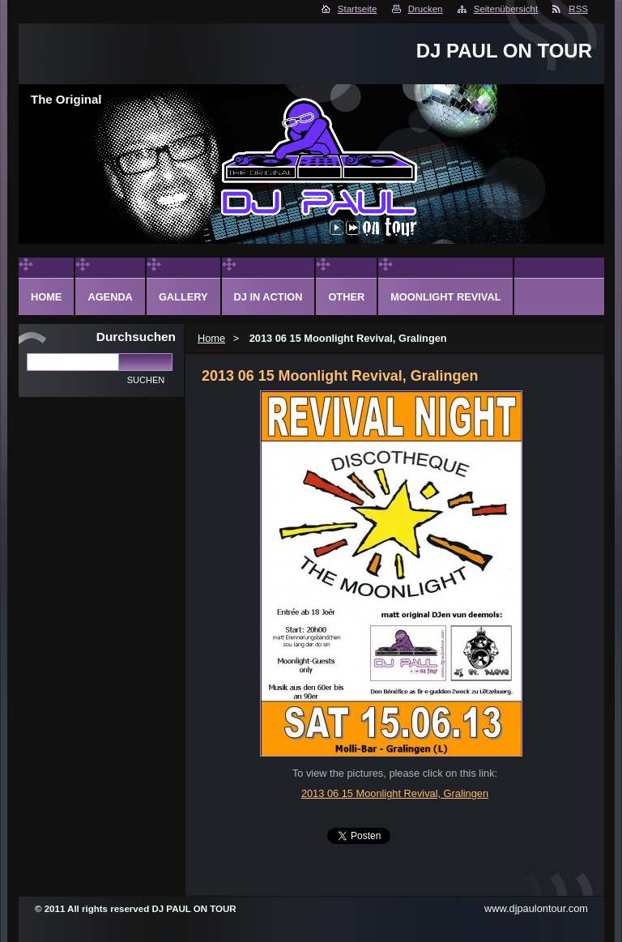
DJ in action (268, 297)
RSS (578, 9)
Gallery (183, 297)
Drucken (425, 9)
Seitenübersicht (506, 9)
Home (211, 338)
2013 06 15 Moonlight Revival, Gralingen (394, 793)
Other (346, 297)
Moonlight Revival (445, 297)
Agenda (109, 297)
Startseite (357, 9)
